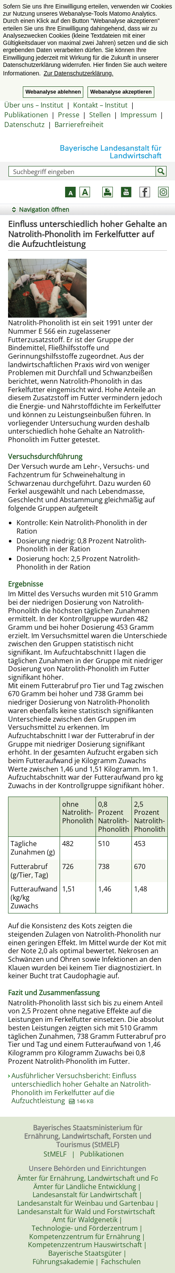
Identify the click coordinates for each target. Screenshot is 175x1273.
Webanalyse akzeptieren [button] (120, 92)
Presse (68, 114)
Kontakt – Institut (100, 105)
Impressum (138, 114)
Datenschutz (24, 124)
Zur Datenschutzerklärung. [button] (78, 73)
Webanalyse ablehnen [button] (53, 92)
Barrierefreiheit (79, 124)
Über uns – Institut (33, 105)
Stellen (100, 114)
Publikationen (26, 114)
